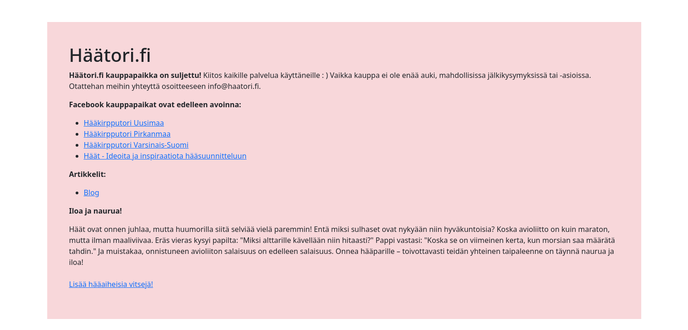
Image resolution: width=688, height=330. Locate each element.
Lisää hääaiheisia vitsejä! (111, 284)
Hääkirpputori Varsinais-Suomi (136, 145)
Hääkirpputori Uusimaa (124, 123)
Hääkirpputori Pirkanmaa (127, 134)
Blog (91, 192)
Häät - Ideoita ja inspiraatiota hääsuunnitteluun (165, 156)
